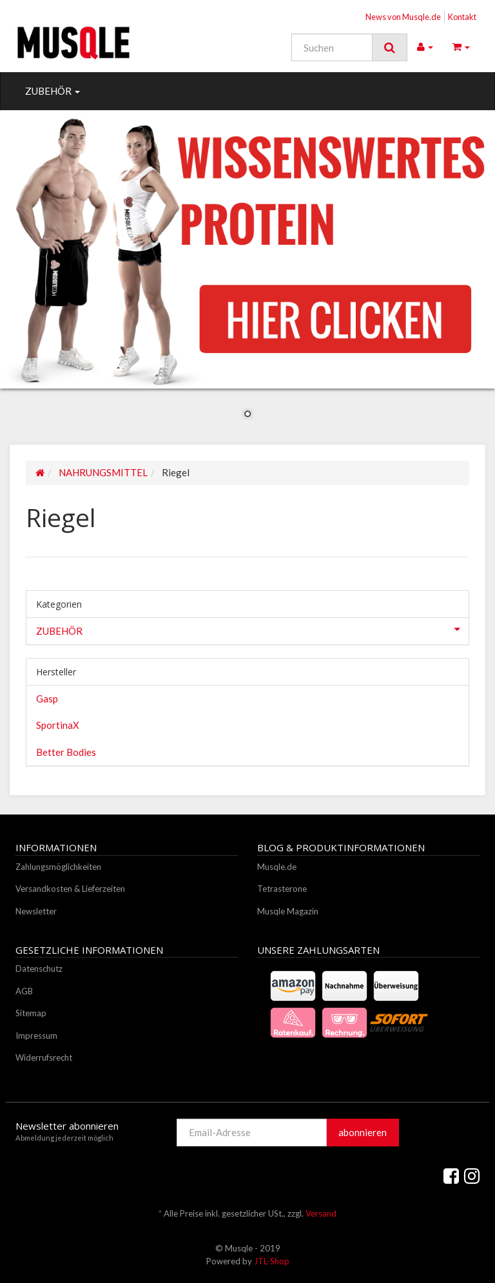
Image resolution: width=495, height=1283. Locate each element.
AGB (24, 991)
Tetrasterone (282, 888)
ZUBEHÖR (52, 91)
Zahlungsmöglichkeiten (58, 867)
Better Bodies (66, 752)
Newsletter (36, 911)
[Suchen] (332, 47)
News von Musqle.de (403, 17)
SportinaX (57, 725)
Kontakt (462, 17)
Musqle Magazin (287, 911)
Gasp (47, 698)
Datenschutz (39, 968)
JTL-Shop (271, 1261)
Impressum (36, 1035)
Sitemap (30, 1013)
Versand (321, 1213)
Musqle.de (276, 867)
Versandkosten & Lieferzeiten (70, 888)
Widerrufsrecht (43, 1057)
